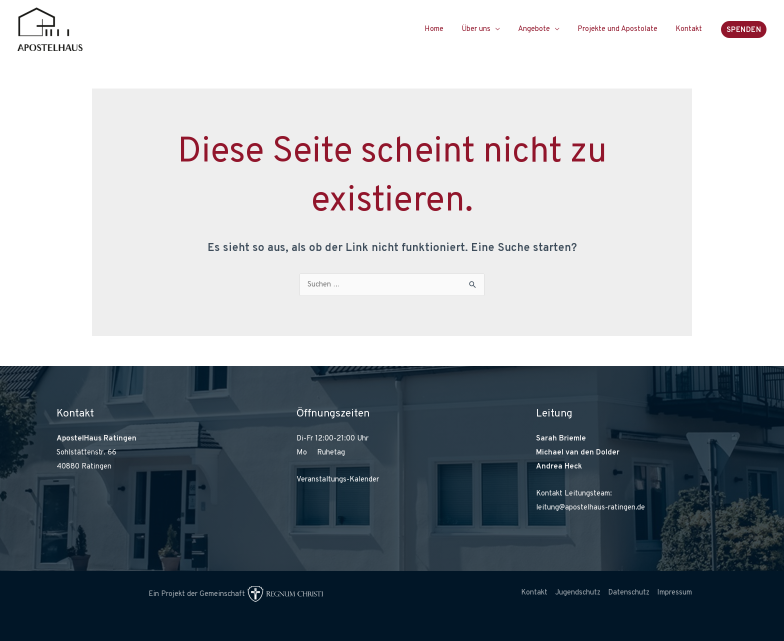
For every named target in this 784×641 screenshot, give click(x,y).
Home (447, 29)
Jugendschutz (577, 593)
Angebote (542, 29)
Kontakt (690, 29)
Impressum (674, 593)
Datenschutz (629, 593)
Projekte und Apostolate (622, 29)
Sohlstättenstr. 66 (86, 453)
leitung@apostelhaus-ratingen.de (590, 507)
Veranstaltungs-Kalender (337, 479)
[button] (744, 29)
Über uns (486, 29)
